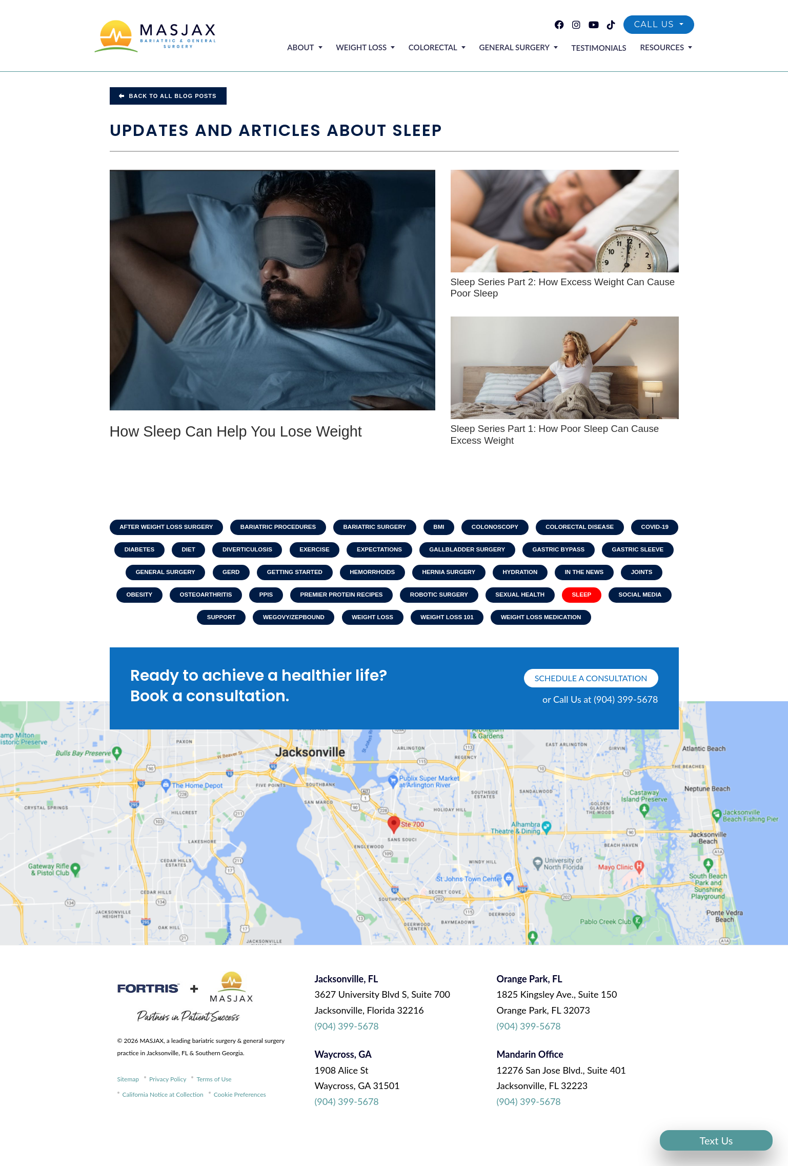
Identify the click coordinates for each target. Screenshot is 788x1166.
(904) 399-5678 (347, 1056)
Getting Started (391, 575)
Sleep (244, 623)
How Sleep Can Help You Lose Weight (250, 432)
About (319, 48)
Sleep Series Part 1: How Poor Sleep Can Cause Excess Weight (556, 435)
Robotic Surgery (602, 599)
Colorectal (444, 48)
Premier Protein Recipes (500, 599)
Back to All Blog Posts (168, 96)
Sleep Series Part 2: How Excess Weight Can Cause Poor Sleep (564, 287)
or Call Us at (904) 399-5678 (600, 730)
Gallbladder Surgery (540, 552)
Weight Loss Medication (393, 646)
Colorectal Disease (616, 527)
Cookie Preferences (240, 1125)
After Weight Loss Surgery (185, 527)
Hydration (626, 575)
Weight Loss (376, 48)
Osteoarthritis (359, 599)
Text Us (716, 1140)
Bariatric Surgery (402, 527)
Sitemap (128, 1110)
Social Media (304, 623)
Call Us (655, 26)
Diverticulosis (311, 552)
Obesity (289, 599)
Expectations (448, 552)
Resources (664, 48)
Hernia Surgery (552, 575)
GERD (325, 575)
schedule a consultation (591, 709)
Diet (249, 552)
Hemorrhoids (472, 575)
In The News (176, 599)
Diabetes (198, 552)
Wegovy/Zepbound (447, 623)
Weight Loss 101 (606, 623)
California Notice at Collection (163, 1125)
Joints (236, 599)
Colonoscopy (527, 527)
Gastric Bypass (636, 552)
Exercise (381, 552)
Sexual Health (179, 623)
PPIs (422, 599)
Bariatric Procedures (301, 527)
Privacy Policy (167, 1110)
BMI (469, 527)
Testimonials (604, 48)
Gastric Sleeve (170, 575)
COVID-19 (140, 552)
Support (371, 623)
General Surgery (523, 48)
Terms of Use (213, 1110)
